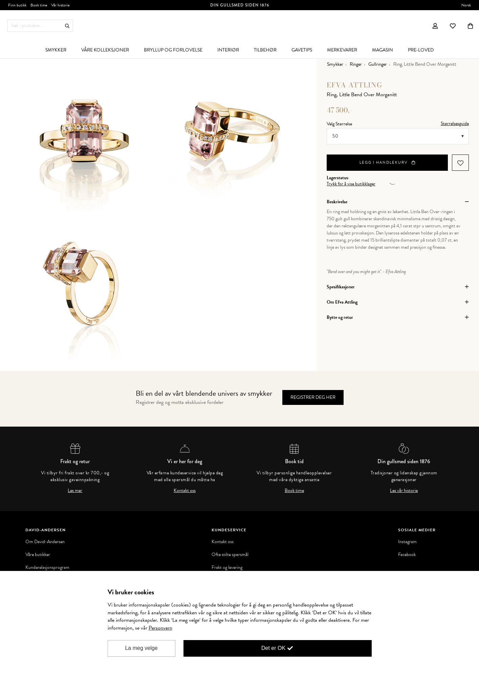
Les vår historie (404, 490)
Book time (294, 490)
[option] (84, 138)
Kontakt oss (185, 490)
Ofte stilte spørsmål (230, 554)
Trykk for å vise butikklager (351, 184)
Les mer (75, 490)
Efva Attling (354, 85)
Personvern (160, 628)
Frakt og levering (227, 567)
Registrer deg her (312, 397)
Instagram (407, 541)
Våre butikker (37, 554)
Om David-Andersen (45, 541)
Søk (67, 26)
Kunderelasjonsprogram (47, 567)
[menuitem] (56, 49)
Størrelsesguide (455, 123)
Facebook (407, 554)
